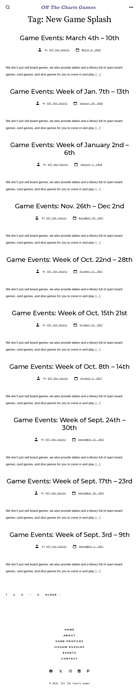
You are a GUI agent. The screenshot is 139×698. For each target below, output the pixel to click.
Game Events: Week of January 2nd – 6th (69, 148)
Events (69, 652)
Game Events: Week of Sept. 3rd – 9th (69, 535)
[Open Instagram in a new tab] (70, 671)
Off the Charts (59, 50)
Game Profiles (69, 641)
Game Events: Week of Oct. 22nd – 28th (69, 259)
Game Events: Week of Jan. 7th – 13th (69, 91)
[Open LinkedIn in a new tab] (79, 671)
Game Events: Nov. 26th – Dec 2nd (69, 206)
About (70, 635)
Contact (69, 658)
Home (70, 629)
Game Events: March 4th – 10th (69, 38)
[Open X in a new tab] (60, 671)
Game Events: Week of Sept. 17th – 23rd (69, 481)
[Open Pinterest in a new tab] (88, 671)
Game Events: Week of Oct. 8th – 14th (69, 366)
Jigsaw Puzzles (69, 647)
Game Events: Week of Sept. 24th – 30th (69, 423)
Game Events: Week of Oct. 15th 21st (69, 313)
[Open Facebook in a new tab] (51, 671)
